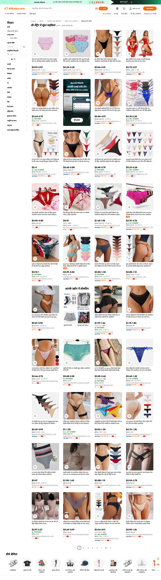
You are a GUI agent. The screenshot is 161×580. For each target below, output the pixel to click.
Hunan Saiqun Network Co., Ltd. (43, 536)
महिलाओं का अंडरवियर (71, 21)
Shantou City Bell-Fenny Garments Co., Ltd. (108, 278)
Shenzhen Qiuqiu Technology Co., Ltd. (139, 123)
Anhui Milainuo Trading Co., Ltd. (105, 174)
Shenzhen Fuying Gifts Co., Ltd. (105, 434)
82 (106, 548)
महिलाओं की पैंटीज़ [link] (86, 21)
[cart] (124, 9)
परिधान (41, 21)
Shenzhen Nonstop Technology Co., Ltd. (45, 225)
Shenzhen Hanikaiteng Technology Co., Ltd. (77, 227)
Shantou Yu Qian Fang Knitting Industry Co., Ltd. (45, 485)
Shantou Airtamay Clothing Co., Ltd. (44, 434)
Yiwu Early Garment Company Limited (76, 383)
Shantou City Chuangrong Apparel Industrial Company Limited (139, 534)
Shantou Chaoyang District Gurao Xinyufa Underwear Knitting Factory (77, 485)
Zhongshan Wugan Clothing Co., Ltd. (107, 225)
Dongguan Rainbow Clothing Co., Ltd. (76, 172)
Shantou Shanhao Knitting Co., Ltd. (44, 174)
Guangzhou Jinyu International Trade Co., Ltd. (77, 534)
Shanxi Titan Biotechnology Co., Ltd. (138, 383)
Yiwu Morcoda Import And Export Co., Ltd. (77, 277)
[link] (158, 559)
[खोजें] (103, 8)
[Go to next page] (110, 548)
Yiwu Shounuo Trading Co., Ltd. (136, 174)
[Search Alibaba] (62, 8)
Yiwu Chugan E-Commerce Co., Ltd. (44, 123)
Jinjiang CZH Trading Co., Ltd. (42, 278)
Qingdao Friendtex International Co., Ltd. (139, 434)
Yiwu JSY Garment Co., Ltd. (135, 72)
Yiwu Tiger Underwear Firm (104, 385)
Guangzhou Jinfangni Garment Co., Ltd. (76, 436)
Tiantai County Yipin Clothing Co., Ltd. (108, 485)
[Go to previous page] (75, 548)
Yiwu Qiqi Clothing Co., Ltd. (104, 332)
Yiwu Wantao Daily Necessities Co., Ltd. (139, 227)
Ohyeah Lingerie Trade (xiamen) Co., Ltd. (108, 121)
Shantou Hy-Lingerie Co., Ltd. (136, 277)
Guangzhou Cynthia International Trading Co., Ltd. (45, 381)
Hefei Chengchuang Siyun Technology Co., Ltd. (108, 72)
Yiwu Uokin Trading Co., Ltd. (72, 72)
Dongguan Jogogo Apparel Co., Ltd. (138, 328)
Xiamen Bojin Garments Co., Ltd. (43, 328)
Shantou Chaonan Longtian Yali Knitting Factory (139, 485)
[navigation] (17, 285)
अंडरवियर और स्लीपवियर (54, 21)
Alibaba (33, 21)
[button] (96, 8)
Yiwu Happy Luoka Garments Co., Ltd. (45, 72)
